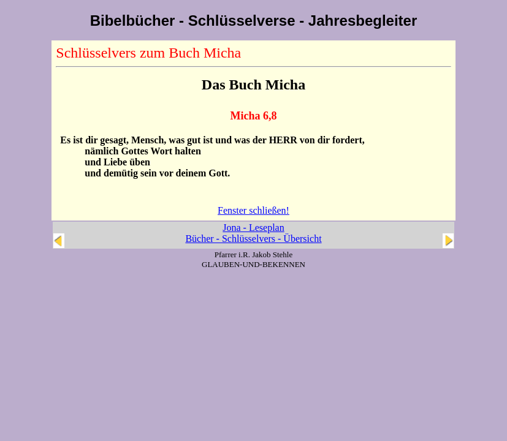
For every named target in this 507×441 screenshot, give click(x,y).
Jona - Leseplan (253, 227)
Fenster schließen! (253, 210)
